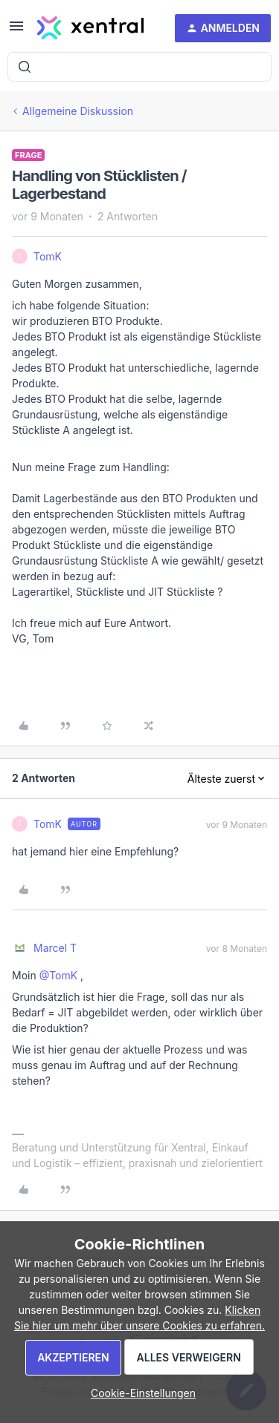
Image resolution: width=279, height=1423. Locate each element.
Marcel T (55, 947)
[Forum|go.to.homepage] (90, 28)
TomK (47, 256)
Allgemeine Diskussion (77, 111)
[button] (16, 30)
